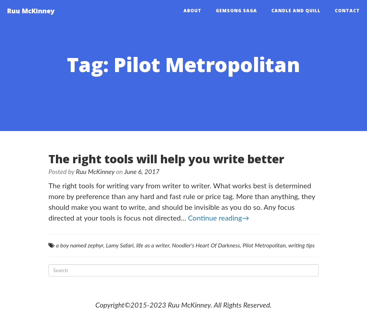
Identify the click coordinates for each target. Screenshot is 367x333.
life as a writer (152, 245)
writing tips (301, 245)
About (192, 11)
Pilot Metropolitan (264, 245)
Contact (347, 11)
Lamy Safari (120, 245)
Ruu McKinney (30, 10)
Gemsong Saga (236, 11)
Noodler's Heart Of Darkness (206, 245)
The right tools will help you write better (166, 158)
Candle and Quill (295, 11)
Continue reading (218, 217)
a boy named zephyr (79, 245)
